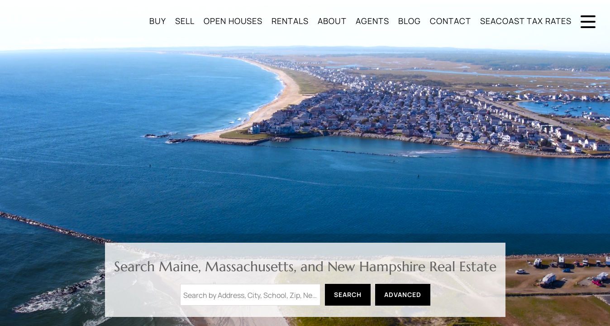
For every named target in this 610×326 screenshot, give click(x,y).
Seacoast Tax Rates (526, 20)
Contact (450, 20)
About (332, 20)
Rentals (290, 20)
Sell (185, 20)
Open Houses (233, 20)
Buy (157, 20)
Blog (409, 20)
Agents (372, 20)
